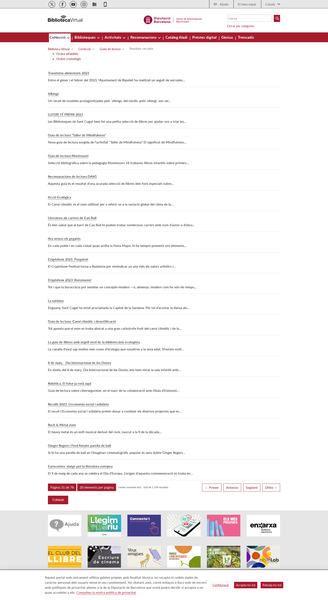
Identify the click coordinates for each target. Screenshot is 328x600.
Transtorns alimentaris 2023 (68, 73)
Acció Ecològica (59, 197)
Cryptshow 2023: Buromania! (69, 280)
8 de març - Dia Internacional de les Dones (79, 363)
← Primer (212, 487)
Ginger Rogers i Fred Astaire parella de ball (79, 445)
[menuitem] (58, 37)
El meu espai (247, 4)
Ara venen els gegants (64, 238)
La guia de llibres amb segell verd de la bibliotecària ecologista (94, 342)
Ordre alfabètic (67, 54)
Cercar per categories (240, 26)
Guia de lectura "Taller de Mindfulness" (77, 135)
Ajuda (224, 4)
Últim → (271, 487)
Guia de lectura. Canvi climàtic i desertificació (82, 321)
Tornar (58, 500)
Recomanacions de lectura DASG (72, 176)
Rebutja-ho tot (272, 585)
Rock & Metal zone (62, 425)
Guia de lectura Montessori (68, 156)
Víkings (53, 94)
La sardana (56, 301)
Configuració (221, 585)
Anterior (232, 487)
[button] (62, 487)
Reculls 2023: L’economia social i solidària (78, 404)
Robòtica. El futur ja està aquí (69, 383)
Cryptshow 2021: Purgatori (68, 259)
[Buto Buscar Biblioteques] (277, 18)
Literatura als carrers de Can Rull (72, 218)
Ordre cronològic (68, 59)
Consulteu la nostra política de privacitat (106, 592)
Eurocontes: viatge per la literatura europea (80, 466)
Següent (252, 487)
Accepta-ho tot (245, 585)
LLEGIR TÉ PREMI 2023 (65, 114)
